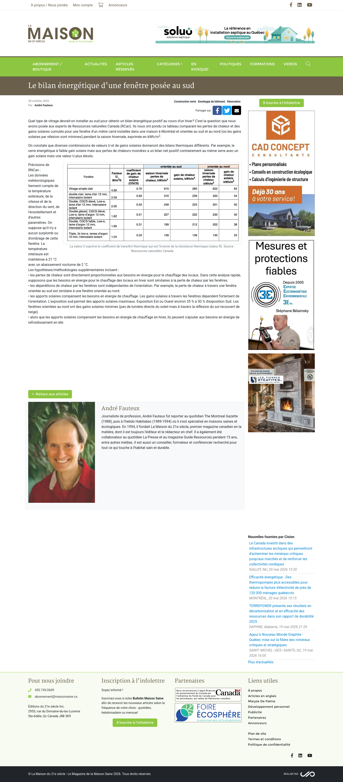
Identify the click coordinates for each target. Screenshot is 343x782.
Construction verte (185, 101)
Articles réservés (125, 66)
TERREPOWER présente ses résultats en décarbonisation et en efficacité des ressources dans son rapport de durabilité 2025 (281, 614)
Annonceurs (257, 723)
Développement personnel (269, 707)
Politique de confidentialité (269, 745)
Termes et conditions (264, 739)
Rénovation (233, 101)
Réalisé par (291, 774)
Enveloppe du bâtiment (211, 101)
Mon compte (83, 5)
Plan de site (257, 734)
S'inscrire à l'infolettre (281, 103)
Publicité (255, 712)
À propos (255, 690)
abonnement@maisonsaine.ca (56, 697)
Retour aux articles (50, 394)
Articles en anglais (262, 696)
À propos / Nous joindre (49, 5)
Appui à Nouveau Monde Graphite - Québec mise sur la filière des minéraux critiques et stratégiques (279, 639)
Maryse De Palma (261, 701)
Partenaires (257, 718)
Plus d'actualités (260, 662)
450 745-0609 (44, 690)
